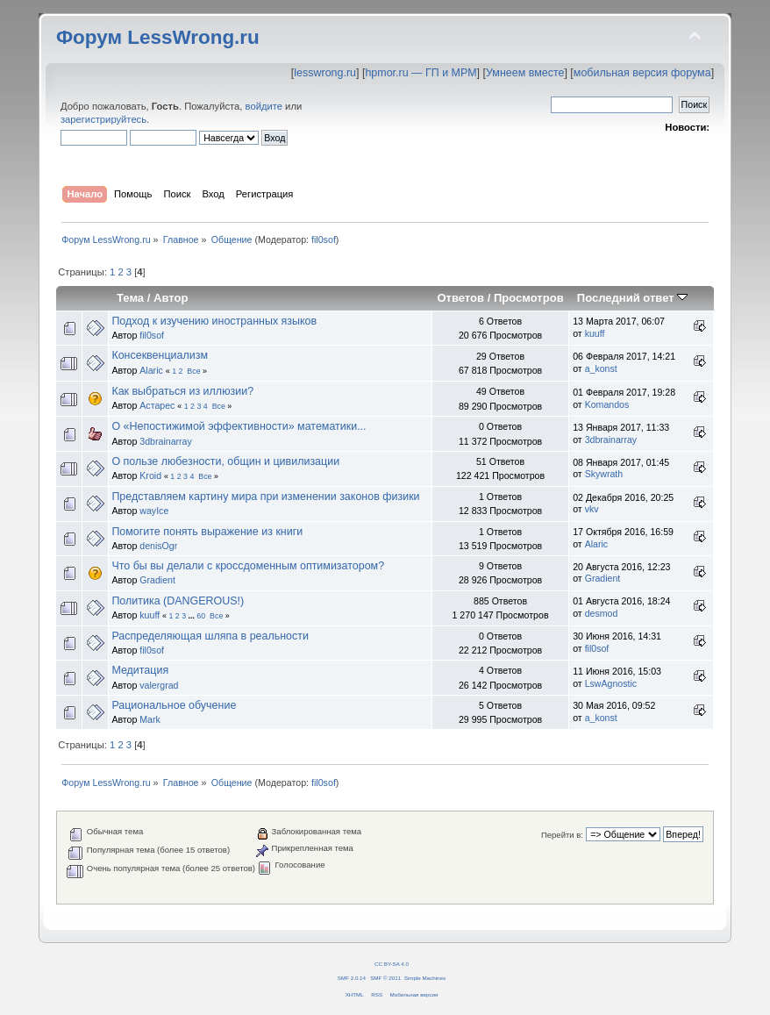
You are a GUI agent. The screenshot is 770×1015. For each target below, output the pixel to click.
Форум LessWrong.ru (158, 37)
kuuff (595, 333)
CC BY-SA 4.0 (391, 964)
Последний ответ (632, 297)
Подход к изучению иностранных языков (214, 321)
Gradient (157, 580)
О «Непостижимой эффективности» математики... (238, 426)
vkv (592, 509)
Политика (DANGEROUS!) (177, 601)
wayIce (153, 510)
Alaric (151, 370)
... (193, 615)
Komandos (607, 404)
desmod (601, 613)
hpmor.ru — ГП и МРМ (420, 73)
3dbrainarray (165, 441)
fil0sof (323, 239)
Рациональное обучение (173, 705)
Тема (130, 297)
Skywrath (604, 473)
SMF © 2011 (385, 978)
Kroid (150, 475)
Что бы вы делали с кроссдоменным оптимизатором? (247, 566)
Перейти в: (562, 835)
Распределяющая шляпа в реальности (210, 636)
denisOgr (158, 545)
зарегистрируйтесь (103, 119)
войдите (264, 106)
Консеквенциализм (159, 355)
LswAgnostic (611, 683)
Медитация (139, 670)
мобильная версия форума (642, 73)
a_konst (601, 368)
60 (200, 615)
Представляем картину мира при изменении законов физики (265, 496)
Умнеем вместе (525, 73)
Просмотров (529, 297)
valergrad (158, 685)
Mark (149, 719)
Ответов (460, 297)
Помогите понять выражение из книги (207, 531)
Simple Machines (425, 978)
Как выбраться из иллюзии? (182, 391)
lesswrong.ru (325, 73)
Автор (170, 297)
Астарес (157, 405)
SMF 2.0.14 (352, 978)
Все (193, 371)
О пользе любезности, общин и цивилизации (225, 461)
